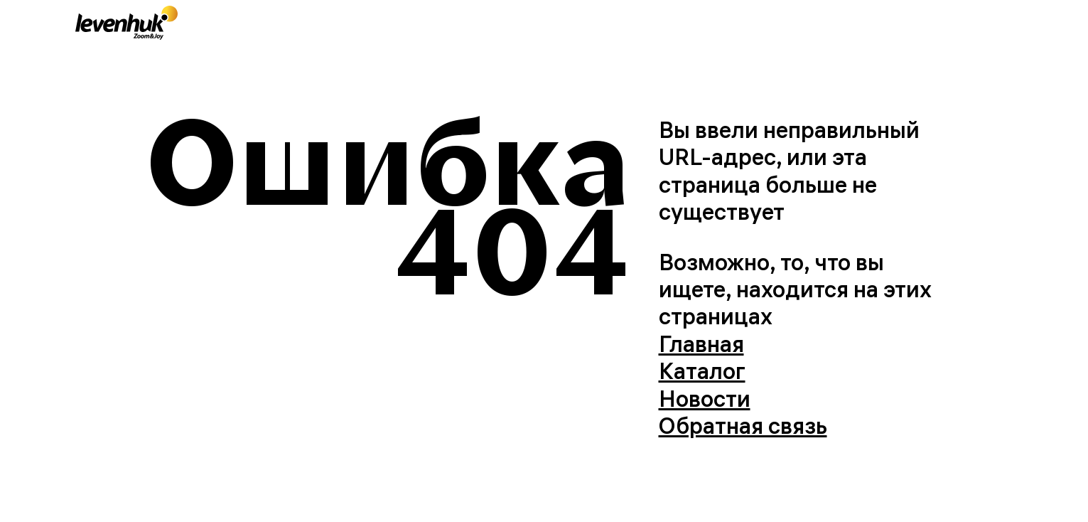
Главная (701, 344)
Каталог (702, 371)
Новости (704, 398)
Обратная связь (743, 426)
